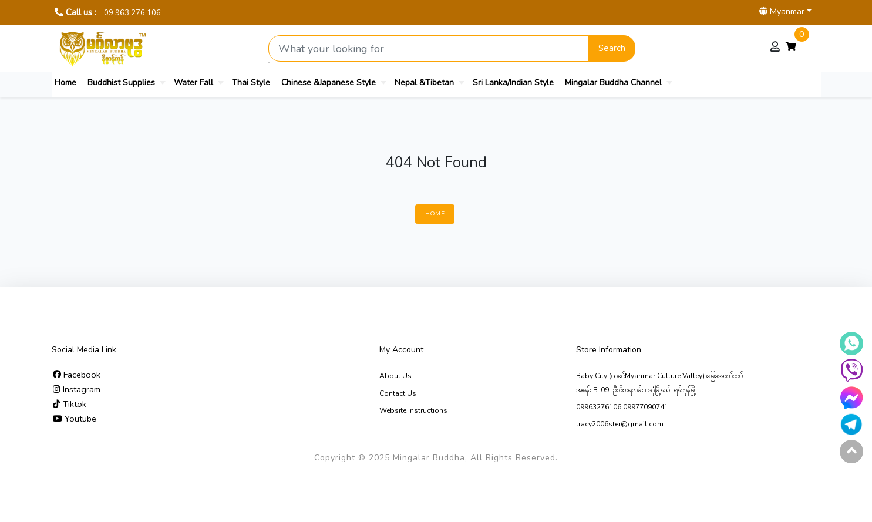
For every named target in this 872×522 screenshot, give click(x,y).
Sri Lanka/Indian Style (513, 82)
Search (611, 48)
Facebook (76, 374)
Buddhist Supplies (121, 82)
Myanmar (781, 11)
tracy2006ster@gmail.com (620, 424)
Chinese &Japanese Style (328, 82)
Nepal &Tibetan (424, 82)
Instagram (76, 389)
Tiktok (69, 404)
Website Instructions (413, 410)
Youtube (74, 419)
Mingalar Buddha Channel (613, 82)
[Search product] (428, 48)
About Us (395, 375)
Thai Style (251, 82)
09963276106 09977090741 (622, 407)
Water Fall (193, 82)
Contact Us (397, 393)
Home (65, 82)
